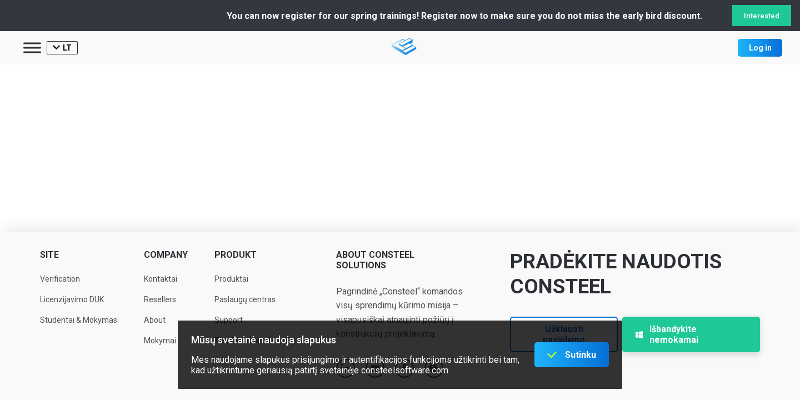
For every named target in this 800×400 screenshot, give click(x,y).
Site (49, 254)
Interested (761, 16)
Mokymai (160, 340)
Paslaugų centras (245, 299)
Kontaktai (160, 278)
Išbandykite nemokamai (666, 334)
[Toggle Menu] (32, 47)
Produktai (231, 278)
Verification (60, 278)
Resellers (160, 299)
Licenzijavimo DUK (72, 299)
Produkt (235, 254)
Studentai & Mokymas (78, 320)
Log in (760, 47)
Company (166, 254)
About (155, 320)
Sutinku (580, 354)
